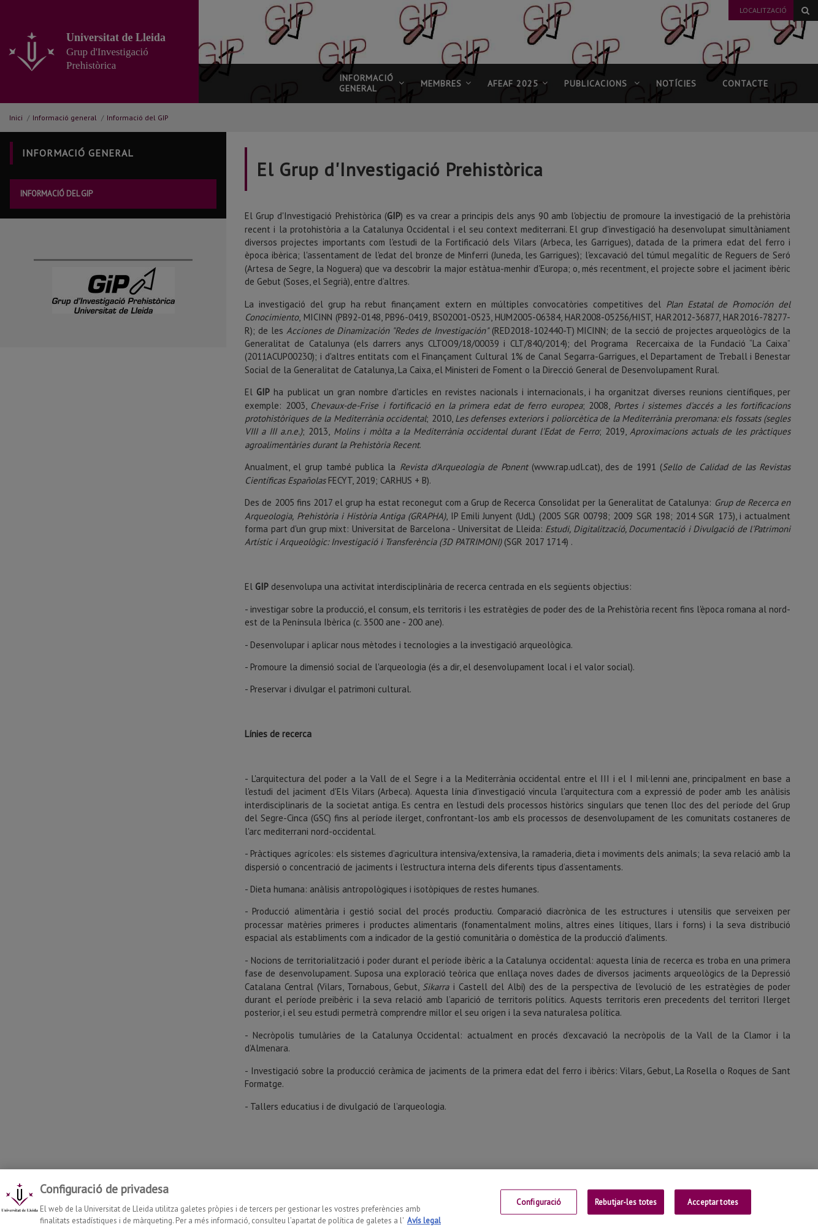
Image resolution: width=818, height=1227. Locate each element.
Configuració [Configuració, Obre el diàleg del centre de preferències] (539, 1207)
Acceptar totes (712, 1207)
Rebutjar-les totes (626, 1207)
